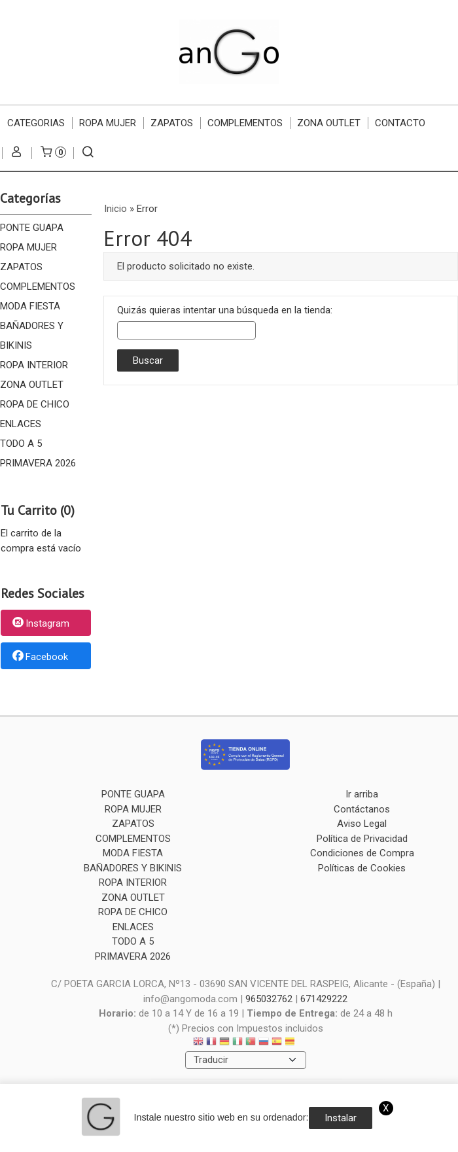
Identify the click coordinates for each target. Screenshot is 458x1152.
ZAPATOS (171, 123)
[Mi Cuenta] (16, 153)
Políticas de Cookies (362, 868)
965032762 (268, 999)
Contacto (400, 123)
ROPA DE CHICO (34, 404)
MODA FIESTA (30, 306)
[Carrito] (52, 153)
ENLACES (20, 424)
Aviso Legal (362, 823)
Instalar (341, 1118)
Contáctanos (362, 809)
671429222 (323, 999)
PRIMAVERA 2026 (38, 463)
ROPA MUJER (107, 123)
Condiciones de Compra (362, 853)
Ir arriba (361, 794)
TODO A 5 (21, 443)
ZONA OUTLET (329, 123)
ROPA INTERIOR (34, 365)
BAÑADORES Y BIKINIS (31, 335)
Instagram (39, 623)
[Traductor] (245, 1060)
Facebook (39, 657)
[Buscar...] (88, 153)
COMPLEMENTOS (245, 123)
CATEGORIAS (36, 123)
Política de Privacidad (362, 839)
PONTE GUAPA (31, 228)
